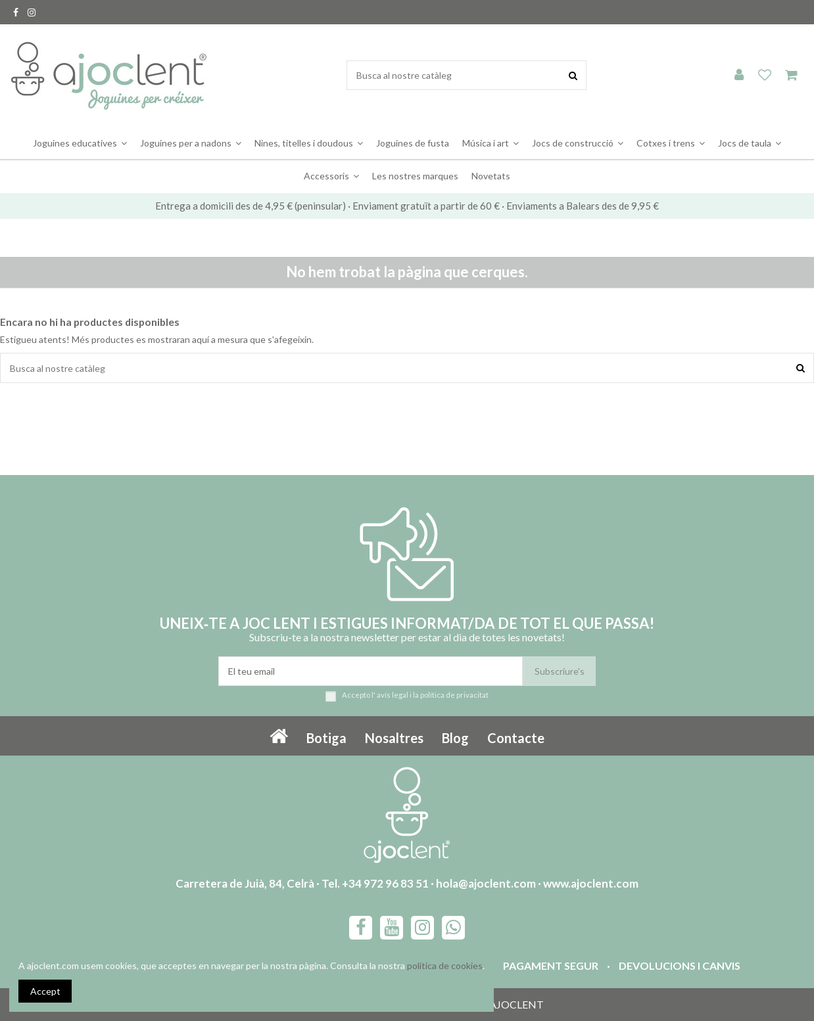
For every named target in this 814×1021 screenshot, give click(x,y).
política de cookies (445, 965)
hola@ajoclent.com (486, 883)
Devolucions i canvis (679, 965)
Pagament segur (550, 965)
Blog (455, 738)
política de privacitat (454, 695)
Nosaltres (394, 738)
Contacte (515, 738)
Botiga (326, 738)
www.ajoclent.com (590, 883)
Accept (45, 991)
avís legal (392, 695)
